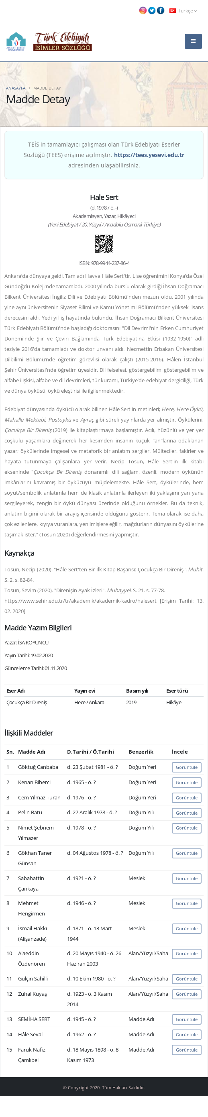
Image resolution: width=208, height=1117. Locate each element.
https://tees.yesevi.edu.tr (149, 155)
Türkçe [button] (183, 10)
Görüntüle (187, 767)
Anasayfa (15, 88)
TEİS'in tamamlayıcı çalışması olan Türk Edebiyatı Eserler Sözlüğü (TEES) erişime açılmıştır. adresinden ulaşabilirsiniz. (104, 155)
